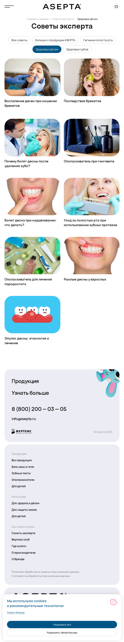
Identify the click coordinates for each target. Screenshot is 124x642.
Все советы (19, 40)
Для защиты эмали (24, 509)
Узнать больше (30, 392)
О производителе (24, 552)
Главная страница (37, 19)
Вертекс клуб (21, 539)
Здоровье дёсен (47, 49)
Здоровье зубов (77, 49)
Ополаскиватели (23, 480)
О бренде (18, 559)
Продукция (25, 381)
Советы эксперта (63, 19)
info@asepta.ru (24, 418)
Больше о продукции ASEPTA (55, 40)
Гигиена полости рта (98, 40)
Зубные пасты (21, 473)
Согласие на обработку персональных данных (41, 576)
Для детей (19, 486)
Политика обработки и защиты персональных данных (45, 571)
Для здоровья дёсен (25, 503)
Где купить (19, 546)
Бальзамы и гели (23, 467)
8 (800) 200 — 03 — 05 (39, 408)
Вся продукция (22, 460)
